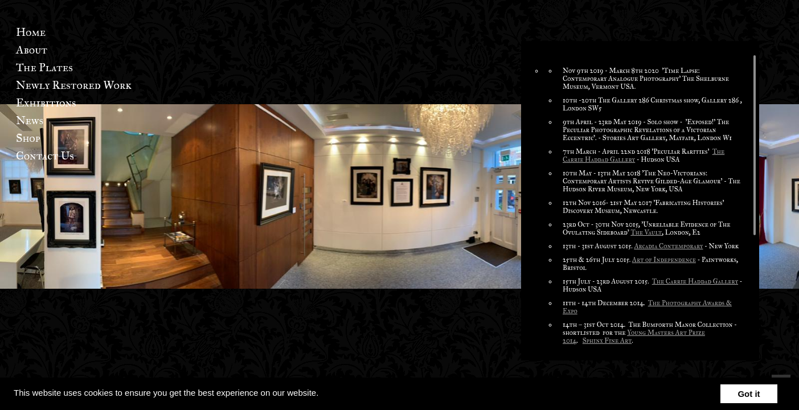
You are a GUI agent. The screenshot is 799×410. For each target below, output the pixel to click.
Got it (748, 394)
